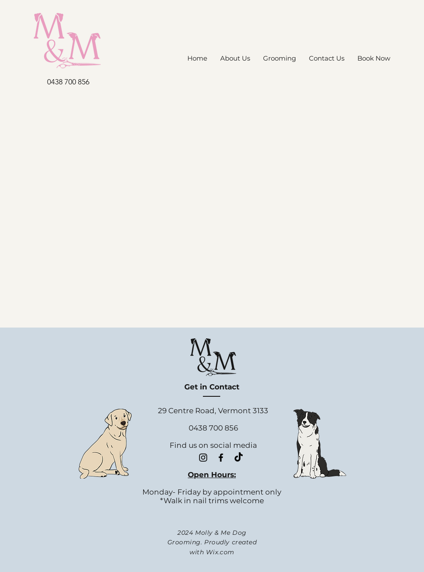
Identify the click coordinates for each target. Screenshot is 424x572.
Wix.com (220, 552)
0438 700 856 (68, 81)
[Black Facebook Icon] (220, 457)
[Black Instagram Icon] (203, 457)
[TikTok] (238, 457)
